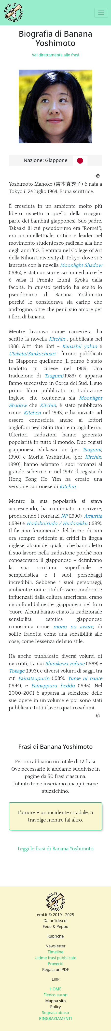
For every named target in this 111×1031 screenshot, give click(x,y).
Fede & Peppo (55, 926)
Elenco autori (55, 995)
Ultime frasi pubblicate (55, 957)
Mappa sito (55, 1000)
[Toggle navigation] (101, 13)
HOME (55, 989)
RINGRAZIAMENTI (55, 1018)
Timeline (55, 952)
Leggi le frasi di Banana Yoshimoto (56, 849)
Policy (55, 1006)
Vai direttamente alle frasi (55, 55)
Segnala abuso (55, 1012)
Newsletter (55, 946)
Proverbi (55, 963)
